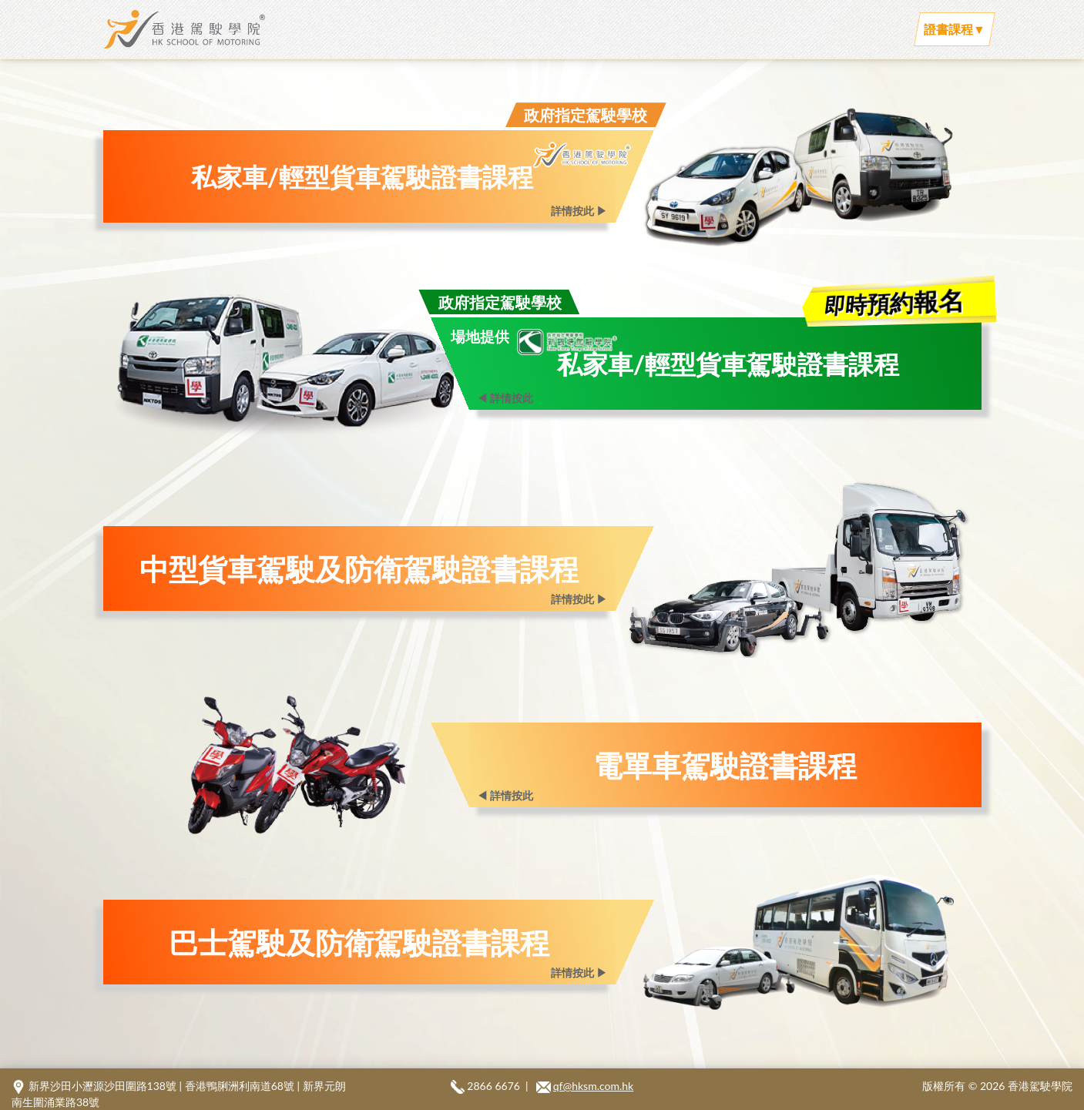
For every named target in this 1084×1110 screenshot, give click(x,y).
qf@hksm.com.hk (593, 1085)
